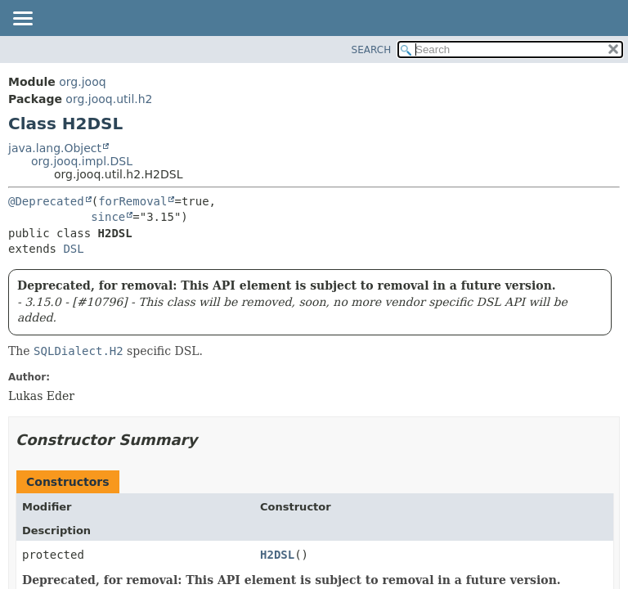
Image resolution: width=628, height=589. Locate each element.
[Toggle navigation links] (22, 19)
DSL (73, 248)
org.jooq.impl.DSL (81, 161)
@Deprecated (46, 201)
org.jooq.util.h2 (108, 99)
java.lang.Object (54, 148)
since (108, 216)
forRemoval (132, 201)
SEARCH (372, 50)
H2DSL (277, 554)
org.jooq (82, 81)
